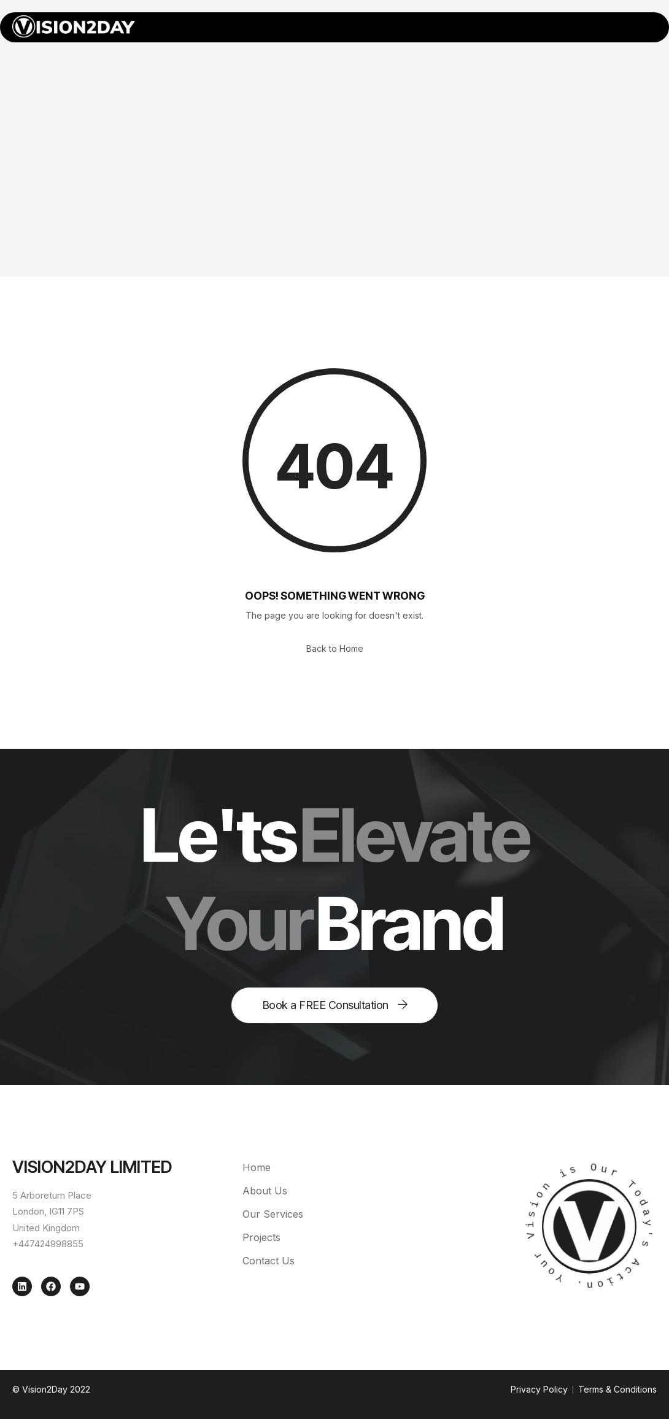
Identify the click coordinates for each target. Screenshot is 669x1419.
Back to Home (334, 648)
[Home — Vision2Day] (73, 26)
